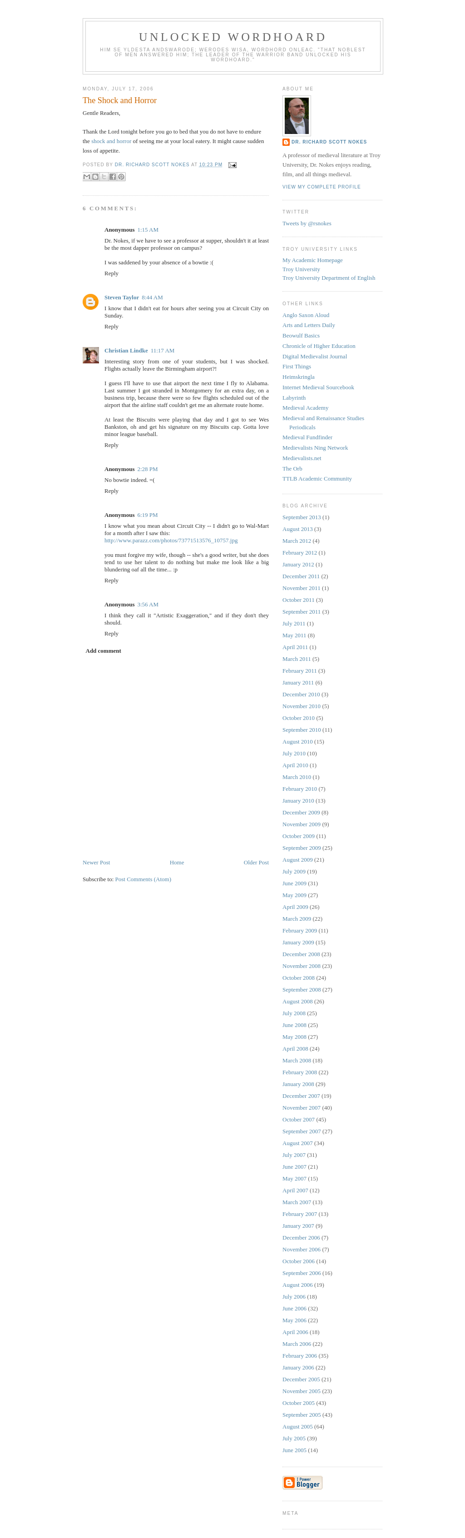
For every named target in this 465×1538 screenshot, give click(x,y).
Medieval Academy (305, 407)
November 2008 (301, 965)
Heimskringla (298, 376)
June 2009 (294, 883)
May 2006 (294, 1320)
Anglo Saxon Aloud (305, 315)
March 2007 (296, 1202)
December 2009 (301, 812)
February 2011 (299, 670)
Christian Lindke (126, 350)
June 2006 (294, 1308)
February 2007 (299, 1214)
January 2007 (298, 1225)
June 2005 (294, 1450)
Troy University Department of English (329, 277)
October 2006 (298, 1261)
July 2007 (294, 1154)
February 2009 (299, 930)
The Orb (292, 468)
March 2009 (296, 918)
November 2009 (301, 824)
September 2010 (301, 729)
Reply (111, 273)
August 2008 (297, 1001)
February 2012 (299, 552)
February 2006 (299, 1355)
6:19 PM (147, 514)
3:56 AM (147, 604)
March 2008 (296, 1060)
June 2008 (294, 1025)
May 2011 (294, 635)
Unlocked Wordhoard (233, 37)
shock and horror (111, 141)
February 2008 (299, 1072)
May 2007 (294, 1178)
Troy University (301, 269)
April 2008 (295, 1048)
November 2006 (301, 1249)
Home (177, 862)
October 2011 (298, 599)
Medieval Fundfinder (307, 437)
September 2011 (301, 611)
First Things (296, 366)
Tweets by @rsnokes (306, 223)
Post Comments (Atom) (143, 879)
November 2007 (301, 1107)
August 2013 (297, 529)
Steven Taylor (121, 297)
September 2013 (301, 517)
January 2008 (298, 1084)
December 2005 (301, 1379)
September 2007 (301, 1131)
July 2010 (294, 753)
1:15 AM (147, 229)
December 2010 (301, 694)
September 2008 (301, 989)
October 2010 (298, 717)
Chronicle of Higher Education (319, 345)
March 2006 (296, 1343)
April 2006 (295, 1332)
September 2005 (301, 1414)
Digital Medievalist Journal (314, 356)
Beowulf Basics (301, 335)
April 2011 (295, 647)
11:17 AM (163, 350)
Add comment (103, 650)
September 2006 (301, 1273)
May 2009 (294, 895)
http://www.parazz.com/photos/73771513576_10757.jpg (170, 540)
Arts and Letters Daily (308, 325)
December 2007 (301, 1095)
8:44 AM (152, 297)
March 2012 (296, 540)
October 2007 (298, 1119)
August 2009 (297, 859)
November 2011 (301, 588)
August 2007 (297, 1143)
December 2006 (301, 1237)
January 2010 (298, 800)
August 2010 (297, 741)
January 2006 (298, 1367)
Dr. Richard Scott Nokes (329, 141)
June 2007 (294, 1166)
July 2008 (294, 1013)
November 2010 (301, 706)
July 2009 (294, 871)
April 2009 (295, 906)
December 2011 (301, 576)
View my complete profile (321, 186)
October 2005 (298, 1402)
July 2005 (294, 1438)
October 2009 (298, 836)
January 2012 (298, 564)
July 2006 (294, 1296)
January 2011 (298, 682)
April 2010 (295, 765)
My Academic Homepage (312, 260)
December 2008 (301, 954)
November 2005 (301, 1391)
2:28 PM (147, 469)
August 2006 (297, 1284)
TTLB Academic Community (317, 478)
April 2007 (295, 1190)
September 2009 (301, 847)
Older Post (256, 862)
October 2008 (298, 977)
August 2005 (297, 1426)
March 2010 (296, 777)
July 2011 (293, 623)
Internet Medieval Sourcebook (318, 387)
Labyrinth (294, 397)
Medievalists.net (302, 458)
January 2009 (298, 942)
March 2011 (296, 658)
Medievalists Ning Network (315, 447)
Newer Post (96, 862)
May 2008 (294, 1036)
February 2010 (299, 788)
